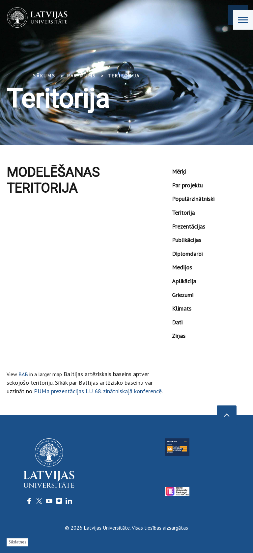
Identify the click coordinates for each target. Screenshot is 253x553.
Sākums (44, 76)
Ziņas (178, 336)
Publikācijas (186, 240)
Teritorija (124, 76)
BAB (23, 374)
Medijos (182, 267)
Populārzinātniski (193, 199)
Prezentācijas (188, 226)
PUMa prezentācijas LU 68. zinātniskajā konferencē (97, 391)
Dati (177, 322)
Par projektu (187, 185)
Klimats (181, 308)
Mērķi (179, 171)
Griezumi (182, 295)
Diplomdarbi (187, 254)
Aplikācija (184, 281)
